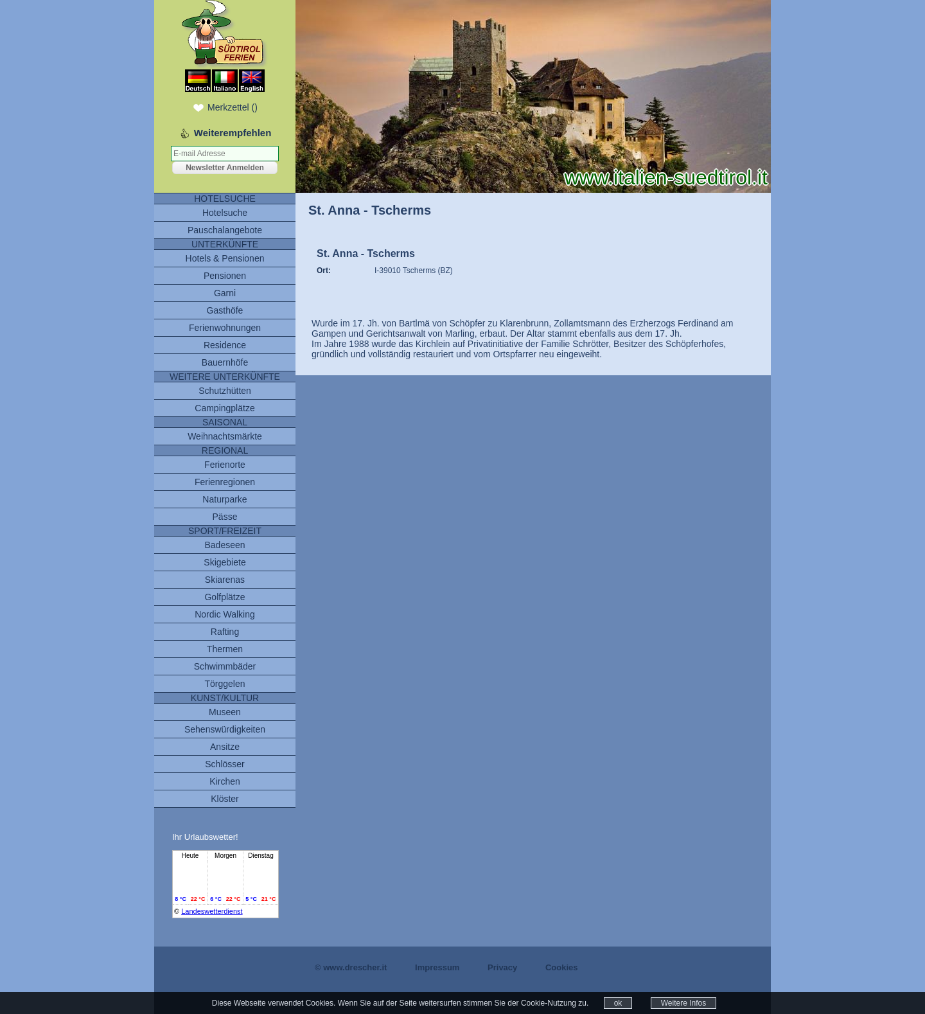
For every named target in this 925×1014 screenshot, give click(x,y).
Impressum (437, 967)
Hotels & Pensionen (225, 258)
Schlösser (224, 764)
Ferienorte (224, 464)
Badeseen (224, 545)
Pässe (225, 516)
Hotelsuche (224, 213)
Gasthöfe (225, 310)
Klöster (225, 799)
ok (618, 1003)
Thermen (225, 649)
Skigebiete (224, 562)
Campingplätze (224, 408)
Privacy (502, 967)
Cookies (561, 967)
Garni (225, 293)
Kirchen (224, 781)
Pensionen (225, 276)
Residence (225, 345)
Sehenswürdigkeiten (224, 729)
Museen (225, 712)
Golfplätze (224, 597)
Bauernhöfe (225, 362)
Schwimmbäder (225, 666)
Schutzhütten (224, 391)
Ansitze (225, 747)
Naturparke (224, 499)
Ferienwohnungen (225, 328)
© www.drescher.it (351, 967)
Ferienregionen (225, 482)
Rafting (225, 632)
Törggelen (224, 684)
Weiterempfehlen (233, 132)
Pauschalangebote (225, 230)
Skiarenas (225, 579)
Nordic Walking (225, 614)
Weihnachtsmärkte (225, 436)
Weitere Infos (683, 1003)
